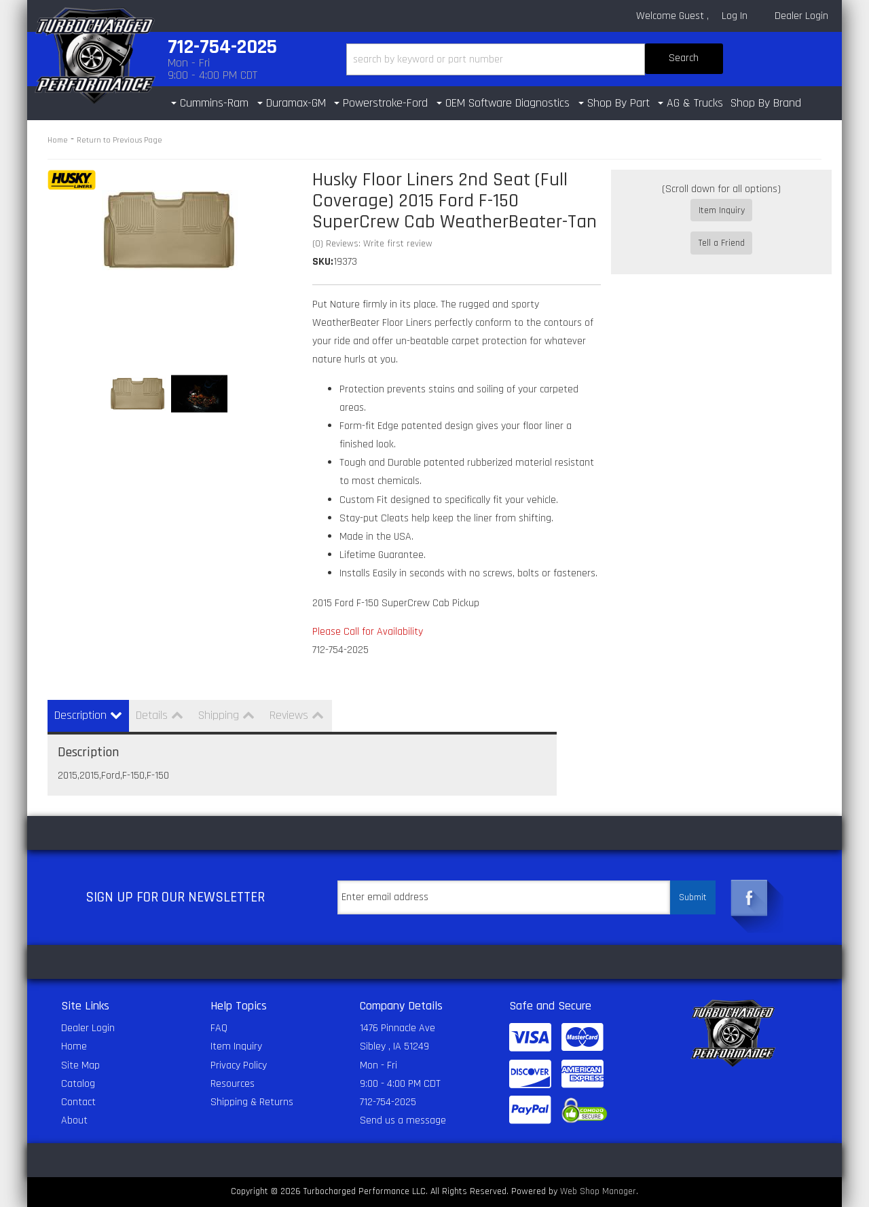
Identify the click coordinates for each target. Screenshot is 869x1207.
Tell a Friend (722, 230)
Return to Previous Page (119, 140)
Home (58, 140)
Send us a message (403, 1120)
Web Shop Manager (598, 1191)
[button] (534, 59)
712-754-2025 (388, 1102)
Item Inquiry (722, 210)
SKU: (322, 262)
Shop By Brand (766, 103)
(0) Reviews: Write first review (372, 244)
